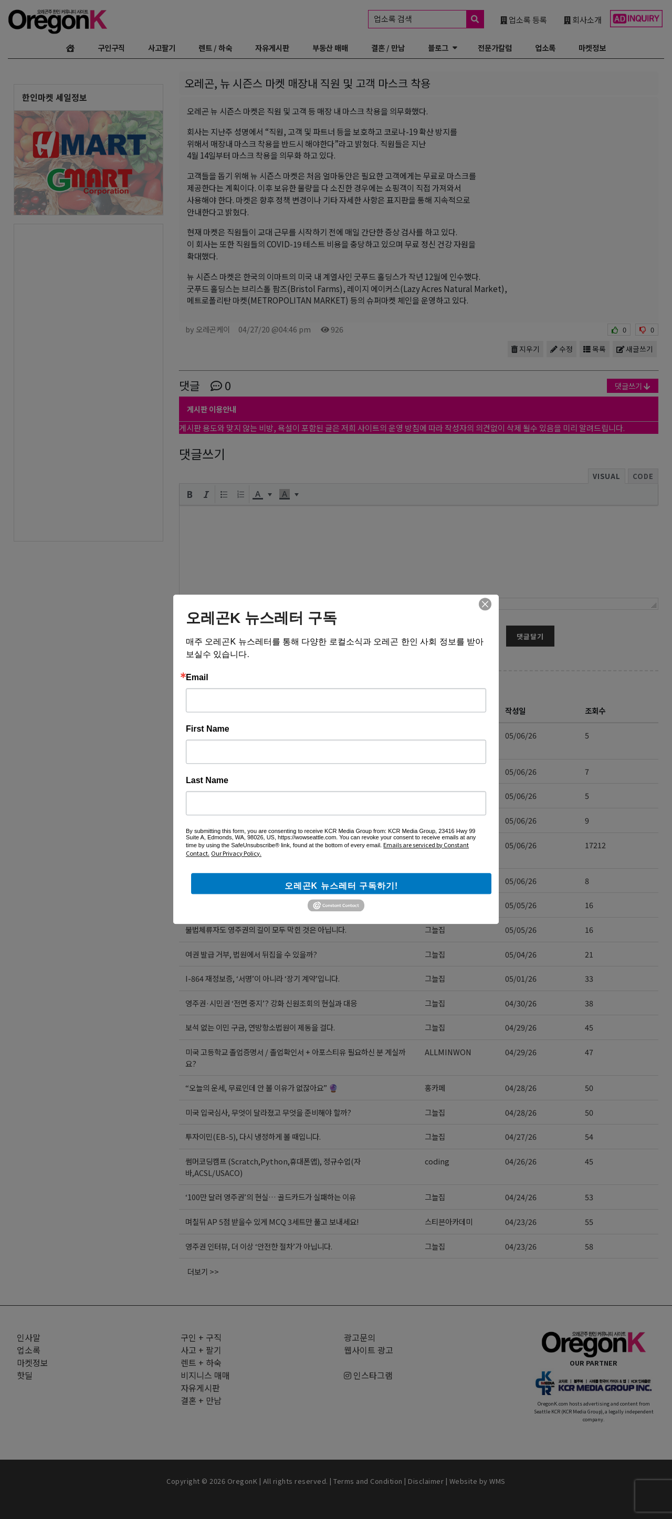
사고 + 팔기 (201, 1350)
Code (643, 476)
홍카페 (435, 1087)
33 (589, 978)
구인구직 (111, 47)
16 (589, 904)
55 (589, 1221)
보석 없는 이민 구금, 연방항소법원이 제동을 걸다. (260, 1027)
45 (589, 1027)
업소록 (545, 47)
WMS (497, 1481)
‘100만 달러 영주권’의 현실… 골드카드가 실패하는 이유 (270, 1196)
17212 (595, 844)
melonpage (445, 820)
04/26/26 (521, 1161)
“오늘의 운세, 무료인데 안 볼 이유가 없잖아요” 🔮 (261, 1087)
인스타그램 (368, 1375)
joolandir (441, 771)
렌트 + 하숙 (201, 1362)
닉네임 (189, 615)
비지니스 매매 (205, 1375)
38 (589, 1002)
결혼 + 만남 (201, 1400)
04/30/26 (521, 1002)
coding (437, 1161)
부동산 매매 (330, 47)
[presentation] (189, 494)
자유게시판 (272, 47)
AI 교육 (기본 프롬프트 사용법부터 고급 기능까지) (269, 771)
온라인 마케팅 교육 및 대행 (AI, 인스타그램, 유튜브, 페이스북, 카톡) (296, 795)
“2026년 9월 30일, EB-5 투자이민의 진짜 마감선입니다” (281, 880)
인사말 (28, 1337)
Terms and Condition (368, 1481)
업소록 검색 (429, 19)
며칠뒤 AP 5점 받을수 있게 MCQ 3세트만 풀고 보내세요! (272, 1221)
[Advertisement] (88, 381)
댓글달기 (530, 636)
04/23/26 (521, 1221)
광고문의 (359, 1337)
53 (589, 1196)
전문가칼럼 (495, 47)
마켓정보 (592, 47)
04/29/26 (521, 1027)
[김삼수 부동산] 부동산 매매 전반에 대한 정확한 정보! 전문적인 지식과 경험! (296, 850)
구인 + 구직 (201, 1337)
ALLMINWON (448, 1051)
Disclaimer (426, 1481)
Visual (607, 476)
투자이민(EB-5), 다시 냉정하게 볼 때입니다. (253, 1136)
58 (589, 1246)
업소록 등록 (523, 19)
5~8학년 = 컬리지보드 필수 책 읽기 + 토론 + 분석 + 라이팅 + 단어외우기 (295, 904)
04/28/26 (521, 1087)
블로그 (438, 47)
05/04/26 (521, 954)
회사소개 (583, 19)
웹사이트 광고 (368, 1350)
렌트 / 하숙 (215, 47)
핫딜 (25, 1375)
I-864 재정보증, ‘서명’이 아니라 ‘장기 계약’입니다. (262, 978)
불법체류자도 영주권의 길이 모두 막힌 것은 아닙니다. (265, 929)
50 (589, 1087)
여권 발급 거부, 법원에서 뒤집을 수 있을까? (251, 954)
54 (589, 1136)
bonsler (439, 795)
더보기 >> (203, 1271)
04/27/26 (521, 1136)
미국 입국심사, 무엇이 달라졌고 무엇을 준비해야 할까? (268, 1112)
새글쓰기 (634, 349)
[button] (189, 494)
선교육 (435, 735)
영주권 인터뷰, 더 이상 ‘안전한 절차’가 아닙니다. (258, 1246)
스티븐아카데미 (448, 904)
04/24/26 (521, 1196)
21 (589, 954)
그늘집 (435, 880)
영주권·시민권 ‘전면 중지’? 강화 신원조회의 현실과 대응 (271, 1002)
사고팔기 (161, 47)
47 (589, 1051)
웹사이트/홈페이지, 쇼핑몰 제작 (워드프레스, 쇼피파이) (278, 820)
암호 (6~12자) (366, 615)
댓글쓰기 (632, 385)
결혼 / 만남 (388, 47)
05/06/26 (521, 735)
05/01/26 (521, 978)
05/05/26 (521, 904)
